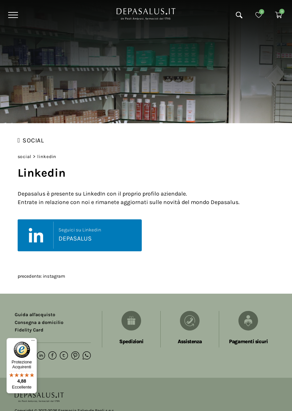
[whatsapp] (87, 355)
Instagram (54, 276)
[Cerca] (239, 15)
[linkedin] (41, 355)
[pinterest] (75, 355)
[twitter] (64, 355)
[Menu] (12, 15)
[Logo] (146, 13)
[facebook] (52, 355)
